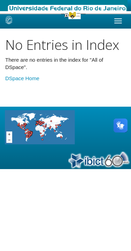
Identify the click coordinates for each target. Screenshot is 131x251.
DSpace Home (22, 78)
